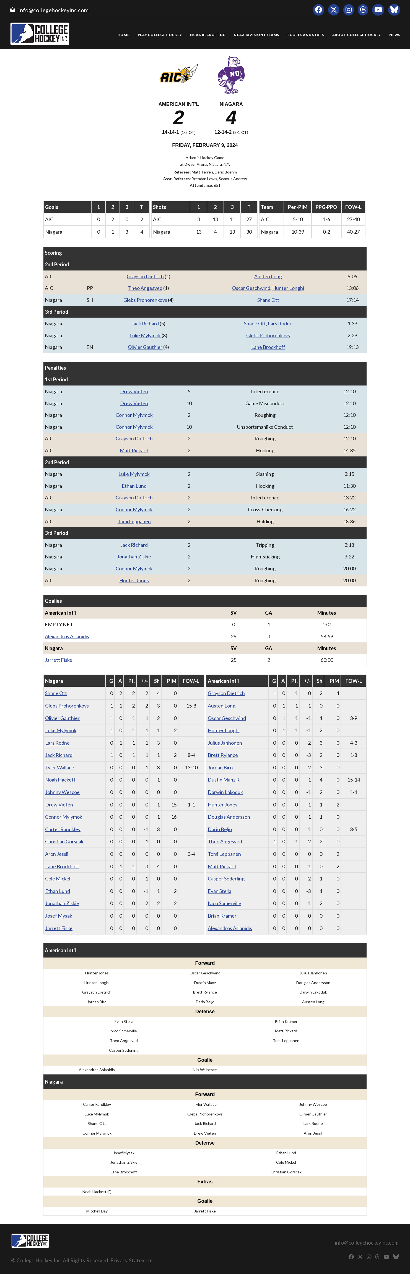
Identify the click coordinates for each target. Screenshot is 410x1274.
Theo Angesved (145, 288)
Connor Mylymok (134, 415)
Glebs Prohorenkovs (145, 300)
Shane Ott (268, 300)
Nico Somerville (224, 903)
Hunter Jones (134, 580)
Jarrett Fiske (58, 660)
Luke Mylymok (145, 335)
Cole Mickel (57, 878)
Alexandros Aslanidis (67, 636)
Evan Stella (219, 891)
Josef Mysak (58, 916)
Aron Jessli (56, 854)
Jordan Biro (220, 767)
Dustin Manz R (224, 780)
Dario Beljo (220, 829)
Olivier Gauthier (145, 347)
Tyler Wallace (59, 767)
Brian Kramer (222, 916)
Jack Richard (145, 323)
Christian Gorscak (64, 841)
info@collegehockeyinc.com (53, 10)
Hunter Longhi (288, 288)
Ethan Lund (134, 486)
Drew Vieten (134, 391)
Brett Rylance (223, 755)
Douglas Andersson (229, 817)
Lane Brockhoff (268, 347)
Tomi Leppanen (134, 521)
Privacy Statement (131, 1260)
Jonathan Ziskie (134, 556)
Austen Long (268, 276)
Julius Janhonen (225, 743)
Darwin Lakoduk (225, 792)
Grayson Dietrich (145, 276)
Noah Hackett (60, 780)
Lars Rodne (280, 323)
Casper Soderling (226, 878)
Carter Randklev (63, 829)
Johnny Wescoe (62, 792)
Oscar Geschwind (251, 288)
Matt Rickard (134, 450)
